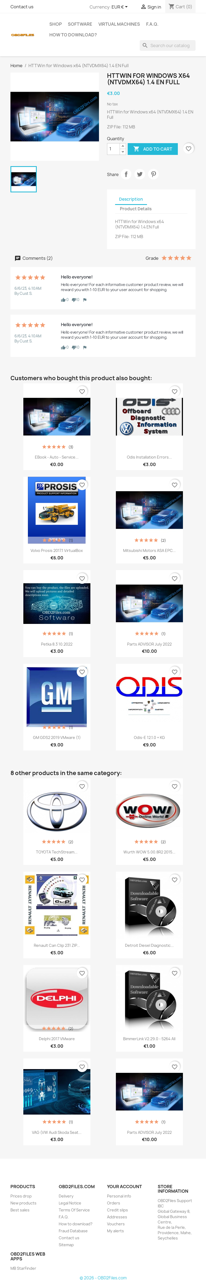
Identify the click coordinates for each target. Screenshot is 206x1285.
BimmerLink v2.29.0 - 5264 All (149, 1038)
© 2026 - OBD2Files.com (103, 1278)
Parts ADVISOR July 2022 (149, 644)
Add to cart (152, 149)
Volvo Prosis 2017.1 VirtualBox (57, 550)
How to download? (73, 35)
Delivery (66, 1196)
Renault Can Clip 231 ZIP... (57, 945)
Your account (124, 1186)
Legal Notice (70, 1203)
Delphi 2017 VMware (57, 1038)
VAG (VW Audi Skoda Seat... (57, 1132)
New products (23, 1203)
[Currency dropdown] (121, 7)
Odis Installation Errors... (149, 457)
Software (80, 24)
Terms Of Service (74, 1209)
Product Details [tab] (136, 209)
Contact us (22, 7)
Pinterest (153, 174)
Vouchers (116, 1223)
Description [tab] (131, 199)
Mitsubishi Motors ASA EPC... (149, 550)
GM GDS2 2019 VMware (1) (57, 737)
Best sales (20, 1209)
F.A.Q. (152, 24)
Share (126, 174)
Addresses (117, 1216)
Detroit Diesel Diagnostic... (149, 945)
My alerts (115, 1230)
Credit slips (117, 1209)
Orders (113, 1203)
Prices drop (21, 1196)
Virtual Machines (119, 24)
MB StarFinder (23, 1268)
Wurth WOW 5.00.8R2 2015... (149, 852)
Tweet (139, 174)
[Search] (168, 45)
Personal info (119, 1196)
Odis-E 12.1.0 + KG (149, 737)
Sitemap (66, 1244)
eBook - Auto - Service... (57, 457)
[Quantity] (113, 149)
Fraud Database (73, 1230)
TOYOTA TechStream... (57, 852)
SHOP (55, 24)
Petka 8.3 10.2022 (56, 644)
